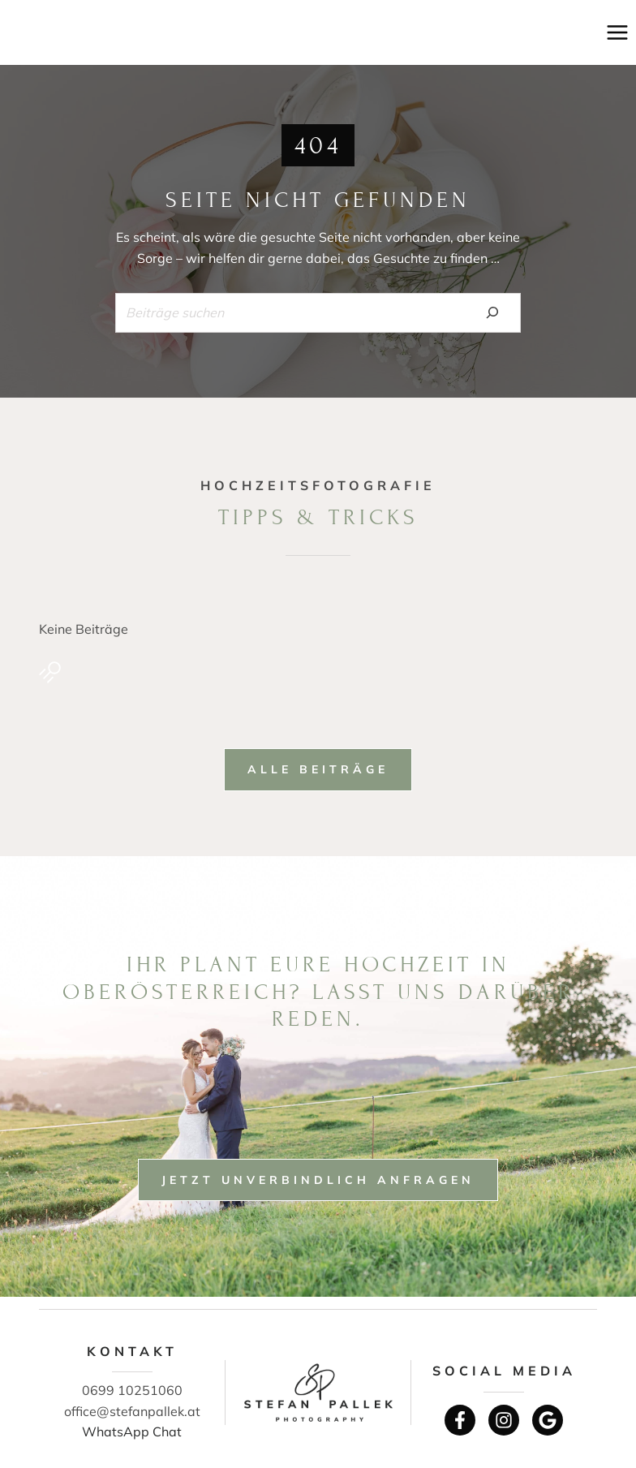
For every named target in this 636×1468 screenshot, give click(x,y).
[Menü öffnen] (617, 32)
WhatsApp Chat (132, 1431)
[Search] (492, 312)
